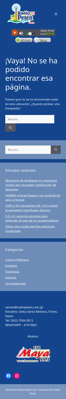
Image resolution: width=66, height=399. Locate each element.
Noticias (10, 277)
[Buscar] (10, 127)
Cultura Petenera (17, 260)
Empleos (11, 266)
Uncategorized (15, 283)
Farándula (12, 272)
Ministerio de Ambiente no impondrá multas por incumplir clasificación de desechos (31, 184)
